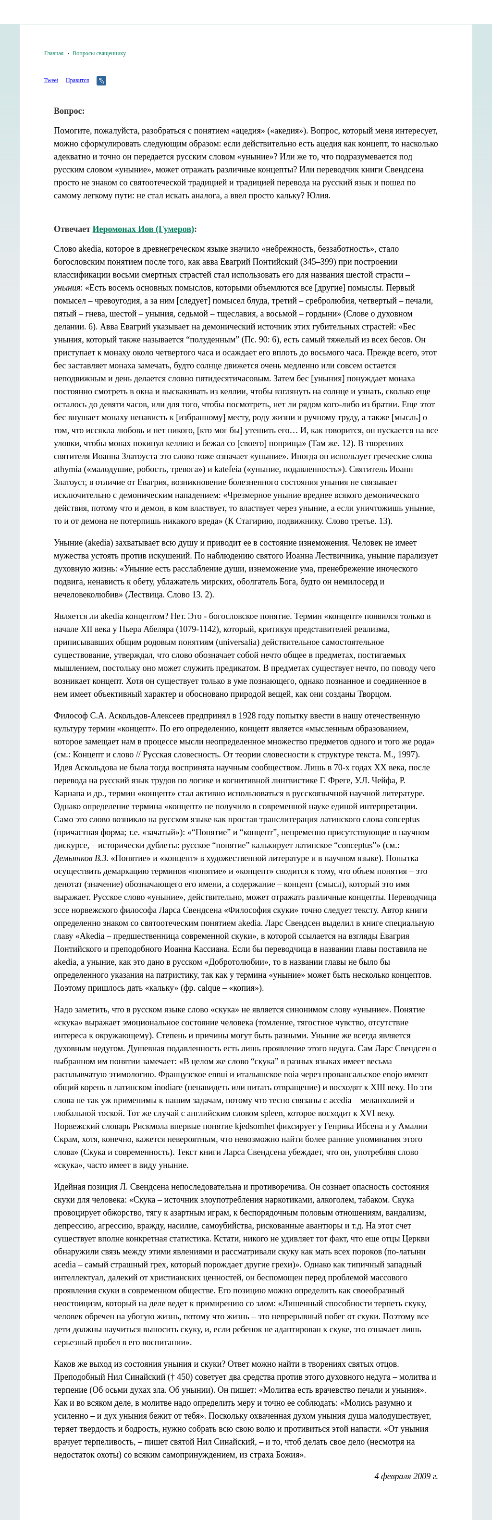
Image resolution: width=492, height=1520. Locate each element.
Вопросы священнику (99, 53)
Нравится (77, 80)
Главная (53, 53)
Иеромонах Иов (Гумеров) (143, 229)
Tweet (51, 80)
